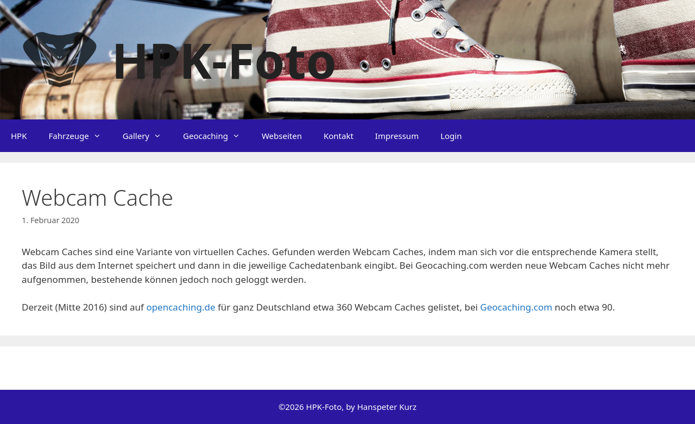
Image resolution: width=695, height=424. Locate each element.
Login (451, 135)
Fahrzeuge (79, 135)
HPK (19, 135)
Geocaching (217, 135)
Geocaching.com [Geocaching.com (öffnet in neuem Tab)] (516, 307)
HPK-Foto (224, 60)
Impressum (397, 135)
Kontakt (338, 135)
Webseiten (282, 135)
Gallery (147, 135)
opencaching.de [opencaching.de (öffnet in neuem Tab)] (180, 307)
